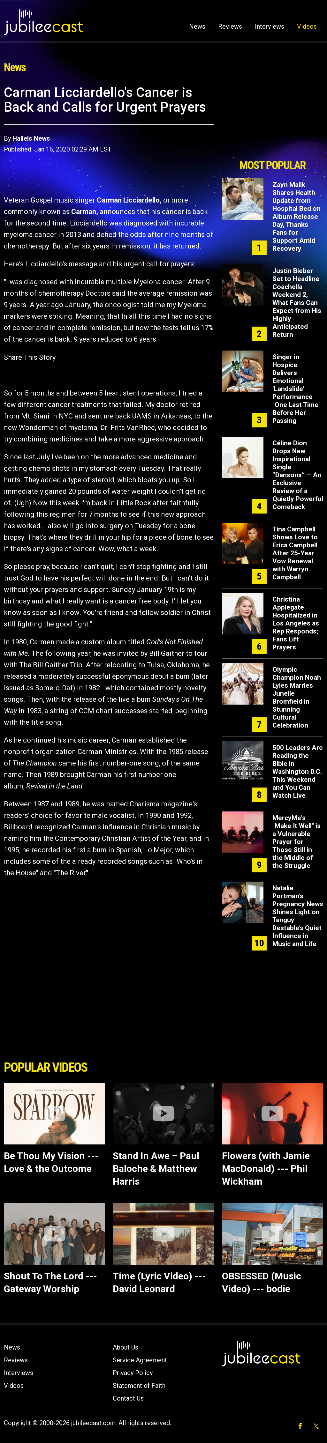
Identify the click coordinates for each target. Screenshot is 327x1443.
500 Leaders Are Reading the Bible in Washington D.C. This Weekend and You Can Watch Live (297, 771)
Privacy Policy (133, 1373)
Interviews (269, 26)
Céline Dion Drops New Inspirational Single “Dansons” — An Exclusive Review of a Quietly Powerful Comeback (297, 475)
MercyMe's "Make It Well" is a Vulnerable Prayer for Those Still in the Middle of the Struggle (296, 842)
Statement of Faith (139, 1385)
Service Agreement (140, 1360)
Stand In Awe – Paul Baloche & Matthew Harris (156, 1168)
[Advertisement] (272, 120)
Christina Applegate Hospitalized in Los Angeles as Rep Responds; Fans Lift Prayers (295, 623)
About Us (125, 1347)
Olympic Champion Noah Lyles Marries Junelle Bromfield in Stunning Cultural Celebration (296, 697)
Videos (307, 26)
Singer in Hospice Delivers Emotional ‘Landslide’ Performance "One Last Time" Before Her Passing (296, 389)
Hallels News (31, 138)
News (197, 26)
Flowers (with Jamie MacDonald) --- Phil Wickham (266, 1168)
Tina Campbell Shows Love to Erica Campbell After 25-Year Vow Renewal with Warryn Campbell (295, 553)
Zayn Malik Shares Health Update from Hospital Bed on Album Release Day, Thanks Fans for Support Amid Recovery (296, 216)
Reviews (230, 26)
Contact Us (128, 1398)
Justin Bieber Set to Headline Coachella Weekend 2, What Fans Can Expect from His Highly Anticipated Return (296, 302)
